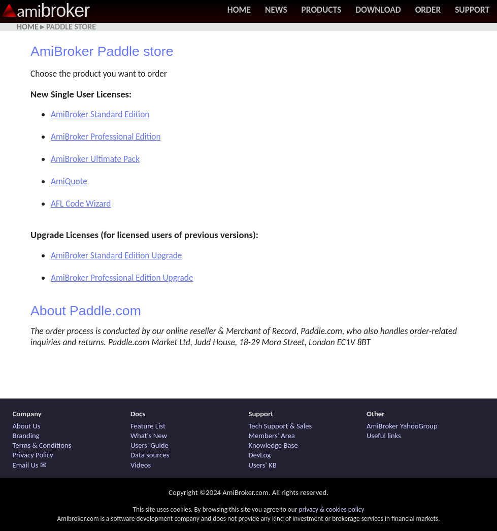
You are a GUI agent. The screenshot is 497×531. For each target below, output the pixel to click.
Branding (26, 435)
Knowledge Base (273, 445)
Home (239, 9)
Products (322, 9)
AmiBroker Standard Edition (100, 114)
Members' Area (272, 435)
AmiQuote (69, 181)
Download (378, 9)
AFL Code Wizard (81, 203)
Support (472, 9)
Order (428, 9)
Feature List (147, 425)
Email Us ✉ (30, 465)
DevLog (260, 454)
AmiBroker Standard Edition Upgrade (116, 255)
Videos (140, 465)
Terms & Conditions (42, 445)
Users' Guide (149, 445)
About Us (27, 425)
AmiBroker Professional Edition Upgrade (122, 277)
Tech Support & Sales (280, 425)
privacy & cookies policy (331, 509)
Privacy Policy (33, 454)
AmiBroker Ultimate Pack (95, 158)
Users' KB (263, 465)
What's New (148, 435)
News (276, 9)
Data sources (149, 454)
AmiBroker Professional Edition (106, 136)
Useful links (384, 435)
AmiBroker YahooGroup (402, 425)
